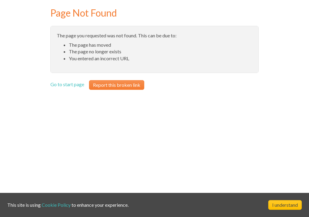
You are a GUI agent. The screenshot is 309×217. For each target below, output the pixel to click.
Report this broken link (116, 85)
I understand (285, 205)
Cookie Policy (56, 205)
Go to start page (67, 84)
